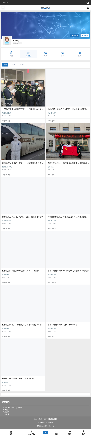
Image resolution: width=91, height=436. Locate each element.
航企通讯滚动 (52, 113)
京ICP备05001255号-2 (45, 422)
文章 (5, 65)
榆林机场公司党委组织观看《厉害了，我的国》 (21, 271)
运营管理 (51, 166)
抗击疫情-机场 (7, 166)
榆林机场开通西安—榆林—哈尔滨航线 (18, 378)
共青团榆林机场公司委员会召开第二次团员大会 (67, 217)
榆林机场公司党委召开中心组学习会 (63, 325)
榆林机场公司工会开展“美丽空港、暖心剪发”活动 (22, 217)
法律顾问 (6, 412)
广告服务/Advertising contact (12, 408)
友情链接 (6, 414)
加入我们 (6, 410)
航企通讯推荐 (6, 113)
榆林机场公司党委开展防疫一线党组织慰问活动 (67, 109)
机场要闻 (5, 382)
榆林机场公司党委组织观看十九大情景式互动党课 (68, 271)
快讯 (13, 65)
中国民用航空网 (51, 419)
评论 (22, 65)
